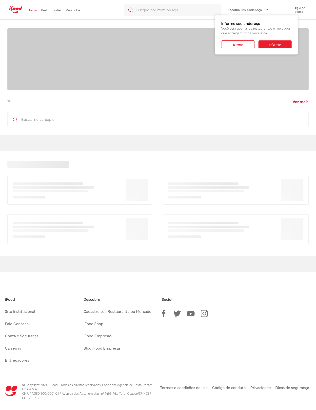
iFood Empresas (97, 336)
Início (33, 10)
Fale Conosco (17, 323)
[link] (15, 10)
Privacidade (260, 387)
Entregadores (17, 360)
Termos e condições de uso (184, 387)
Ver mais (301, 101)
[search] (172, 10)
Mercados (72, 10)
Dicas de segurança (292, 387)
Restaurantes (51, 10)
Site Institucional (20, 311)
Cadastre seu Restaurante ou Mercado (117, 311)
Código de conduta (229, 387)
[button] (163, 314)
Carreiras (13, 348)
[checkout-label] (296, 9)
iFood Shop (93, 323)
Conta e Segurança (22, 336)
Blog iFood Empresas (101, 348)
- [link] (10, 101)
